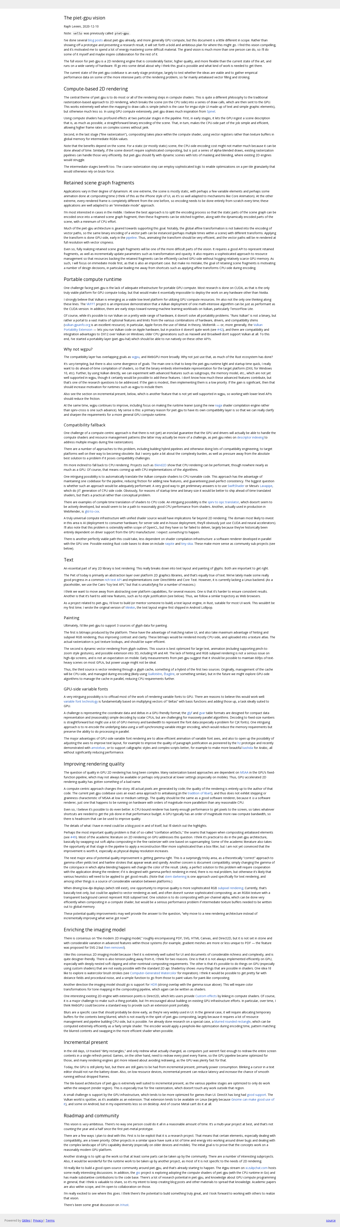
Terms (50, 1220)
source (331, 1220)
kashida (247, 748)
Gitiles (26, 1220)
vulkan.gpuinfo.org (77, 325)
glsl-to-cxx (92, 511)
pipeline (131, 237)
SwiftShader (236, 486)
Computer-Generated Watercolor (153, 973)
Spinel (211, 111)
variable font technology (81, 701)
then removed (114, 947)
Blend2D (160, 465)
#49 (73, 837)
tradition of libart (199, 793)
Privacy (38, 1220)
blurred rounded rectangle (232, 1021)
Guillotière (155, 674)
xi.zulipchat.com (256, 1168)
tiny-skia (187, 544)
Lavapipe (266, 486)
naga (218, 405)
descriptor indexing (250, 437)
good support (256, 1095)
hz (239, 743)
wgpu (135, 357)
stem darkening (175, 876)
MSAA (244, 772)
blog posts (95, 40)
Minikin (130, 607)
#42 (220, 329)
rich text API (113, 580)
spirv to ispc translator (223, 502)
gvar (202, 713)
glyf (189, 713)
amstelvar (98, 748)
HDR (153, 984)
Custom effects (206, 996)
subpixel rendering (230, 888)
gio (138, 1173)
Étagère (169, 674)
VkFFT (91, 304)
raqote (169, 544)
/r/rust (124, 1205)
